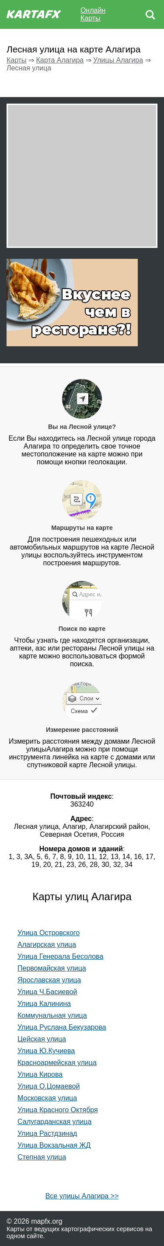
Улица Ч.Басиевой (47, 991)
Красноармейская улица (57, 1062)
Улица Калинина (44, 1003)
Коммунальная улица (52, 1015)
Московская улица (47, 1098)
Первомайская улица (51, 968)
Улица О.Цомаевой (48, 1086)
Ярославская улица (49, 980)
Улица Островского (48, 932)
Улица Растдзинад (47, 1133)
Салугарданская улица (54, 1121)
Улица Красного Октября (57, 1110)
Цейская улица (41, 1039)
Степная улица (41, 1157)
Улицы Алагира (118, 60)
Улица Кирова (40, 1074)
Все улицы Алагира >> (82, 1196)
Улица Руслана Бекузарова (61, 1027)
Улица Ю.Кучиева (46, 1051)
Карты (17, 60)
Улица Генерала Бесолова (60, 956)
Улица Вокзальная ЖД (54, 1145)
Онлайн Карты (92, 14)
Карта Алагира (60, 60)
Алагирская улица (46, 944)
